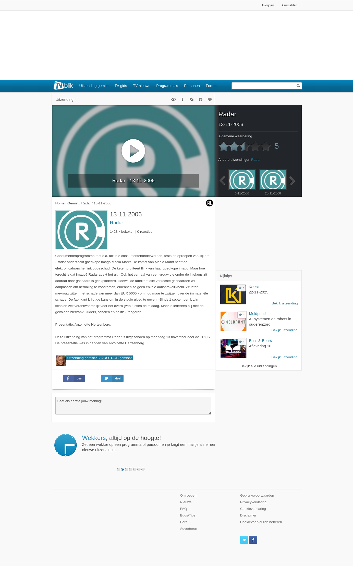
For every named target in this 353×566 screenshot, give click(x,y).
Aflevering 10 (260, 346)
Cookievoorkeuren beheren (261, 522)
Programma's (167, 86)
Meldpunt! (257, 313)
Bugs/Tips (188, 515)
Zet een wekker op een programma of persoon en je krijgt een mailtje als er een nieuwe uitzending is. (149, 443)
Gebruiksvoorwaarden (257, 495)
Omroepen (188, 495)
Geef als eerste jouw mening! (133, 406)
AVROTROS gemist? (115, 358)
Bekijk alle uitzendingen (258, 366)
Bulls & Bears (260, 340)
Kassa (254, 287)
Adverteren (188, 529)
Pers (183, 522)
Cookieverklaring (253, 509)
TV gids (121, 86)
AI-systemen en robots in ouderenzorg (270, 321)
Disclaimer (248, 515)
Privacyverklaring (253, 502)
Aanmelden (289, 5)
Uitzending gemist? (82, 358)
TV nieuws (141, 86)
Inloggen (268, 5)
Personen (192, 86)
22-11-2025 (259, 292)
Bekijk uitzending (285, 303)
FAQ (183, 509)
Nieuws (186, 502)
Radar (116, 222)
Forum (211, 86)
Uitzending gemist (93, 86)
